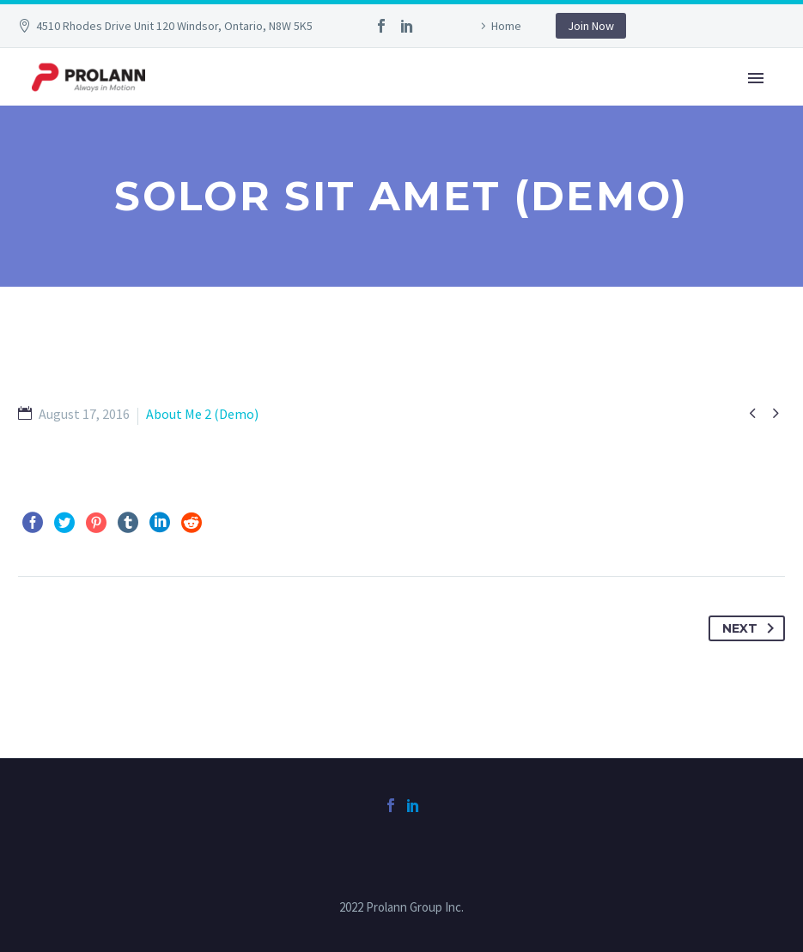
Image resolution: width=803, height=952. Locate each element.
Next (751, 628)
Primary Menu (755, 78)
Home (506, 25)
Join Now (591, 25)
